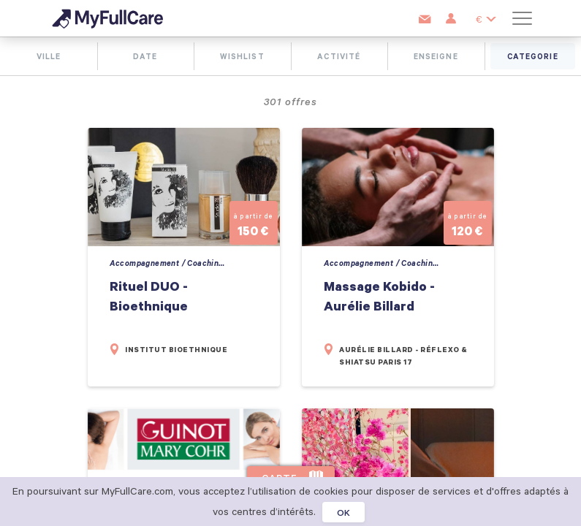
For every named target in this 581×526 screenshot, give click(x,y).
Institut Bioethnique (176, 349)
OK (344, 512)
